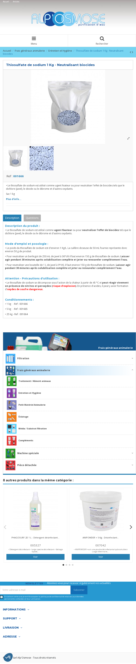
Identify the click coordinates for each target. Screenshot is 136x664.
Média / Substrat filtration (27, 430)
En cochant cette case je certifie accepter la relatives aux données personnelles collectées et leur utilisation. (44, 599)
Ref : (9, 177)
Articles (16, 1)
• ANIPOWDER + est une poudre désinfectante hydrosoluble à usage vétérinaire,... (100, 551)
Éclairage (17, 418)
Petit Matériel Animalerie (26, 406)
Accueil (6, 1)
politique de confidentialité (52, 597)
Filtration (17, 360)
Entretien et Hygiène (24, 394)
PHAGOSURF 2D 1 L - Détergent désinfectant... (35, 538)
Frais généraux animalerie (115, 349)
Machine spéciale (22, 455)
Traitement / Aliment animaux (29, 382)
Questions (32, 219)
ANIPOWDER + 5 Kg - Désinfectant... (101, 538)
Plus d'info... (13, 200)
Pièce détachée (21, 466)
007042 (100, 546)
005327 (35, 546)
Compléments (20, 442)
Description (12, 219)
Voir (35, 557)
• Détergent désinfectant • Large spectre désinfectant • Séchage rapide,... (35, 551)
